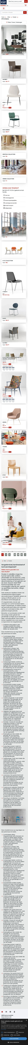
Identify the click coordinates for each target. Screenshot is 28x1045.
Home (2, 17)
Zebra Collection (8, 179)
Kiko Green (6, 130)
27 (21, 554)
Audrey (5, 79)
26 (18, 554)
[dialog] (14, 1032)
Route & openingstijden (10, 200)
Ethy (4, 475)
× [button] (26, 1020)
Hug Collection (8, 235)
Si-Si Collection (8, 261)
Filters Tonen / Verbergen (14, 22)
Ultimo (5, 343)
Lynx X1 (5, 292)
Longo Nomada (7, 541)
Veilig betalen (7, 208)
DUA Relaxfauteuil (9, 52)
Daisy (4, 318)
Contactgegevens (8, 198)
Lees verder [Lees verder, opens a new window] (3, 1029)
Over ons (6, 195)
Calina (5, 447)
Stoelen (14, 17)
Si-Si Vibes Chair (8, 503)
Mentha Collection (9, 154)
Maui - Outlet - (7, 102)
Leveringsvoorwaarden (10, 203)
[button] (14, 1042)
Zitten (8, 17)
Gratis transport (8, 206)
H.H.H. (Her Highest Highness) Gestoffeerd (10, 390)
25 (14, 554)
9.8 (4, 5)
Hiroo (4, 422)
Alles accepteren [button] (14, 1038)
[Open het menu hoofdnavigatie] (4, 8)
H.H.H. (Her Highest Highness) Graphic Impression (12, 358)
